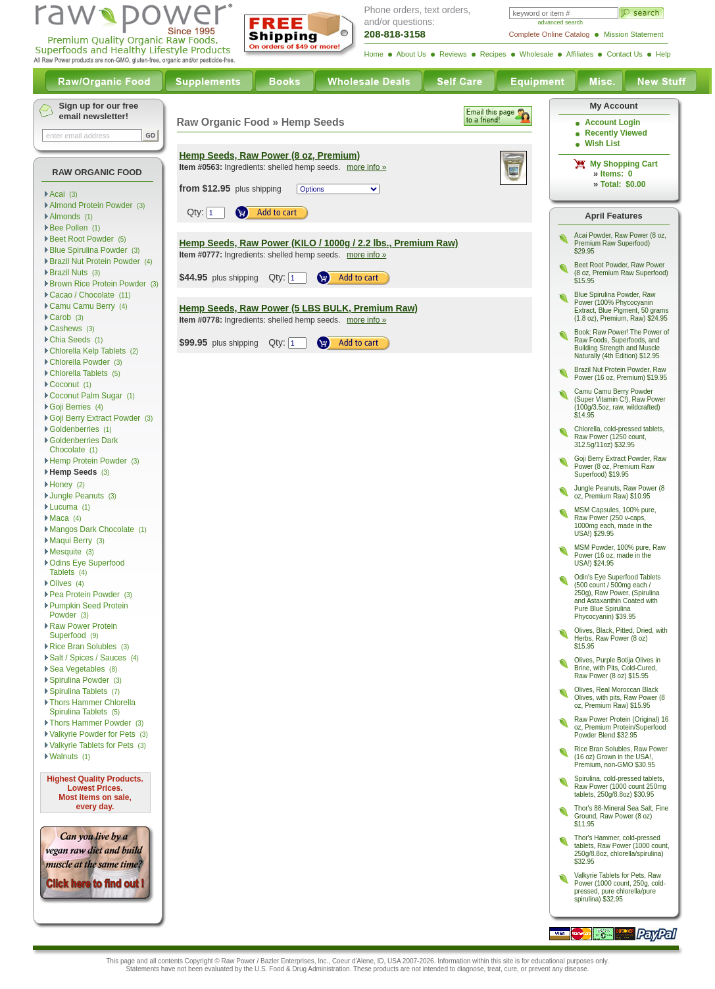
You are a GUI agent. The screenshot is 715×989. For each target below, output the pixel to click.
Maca (65, 518)
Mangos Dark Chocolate (98, 529)
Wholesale (536, 54)
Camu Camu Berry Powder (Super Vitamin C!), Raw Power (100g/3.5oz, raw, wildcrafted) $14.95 (620, 403)
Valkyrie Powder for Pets (98, 734)
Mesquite (71, 551)
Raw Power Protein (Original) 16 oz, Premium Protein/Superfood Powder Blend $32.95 (621, 727)
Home (373, 54)
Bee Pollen (74, 227)
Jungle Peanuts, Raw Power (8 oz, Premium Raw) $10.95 (619, 492)
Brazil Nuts (74, 272)
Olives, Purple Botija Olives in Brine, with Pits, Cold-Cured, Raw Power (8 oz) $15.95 (617, 668)
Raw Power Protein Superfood (83, 631)
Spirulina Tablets (84, 691)
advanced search (560, 22)
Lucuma (69, 507)
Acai (63, 194)
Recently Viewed (616, 133)
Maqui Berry (77, 540)
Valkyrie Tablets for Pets (97, 745)
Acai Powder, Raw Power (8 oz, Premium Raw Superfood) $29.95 (620, 243)
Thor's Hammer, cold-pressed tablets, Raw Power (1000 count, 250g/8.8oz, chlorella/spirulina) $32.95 (622, 849)
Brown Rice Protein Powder (104, 283)
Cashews (71, 328)
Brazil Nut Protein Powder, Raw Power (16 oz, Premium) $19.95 (620, 373)
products (386, 969)
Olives (66, 583)
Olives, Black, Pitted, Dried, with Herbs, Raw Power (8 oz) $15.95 (621, 638)
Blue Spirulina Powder (94, 250)
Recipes (493, 54)
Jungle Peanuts (82, 495)
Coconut (70, 384)
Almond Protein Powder (97, 205)
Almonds (71, 216)
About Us (411, 54)
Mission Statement (633, 34)
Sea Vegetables (83, 669)
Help (663, 54)
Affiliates (579, 54)
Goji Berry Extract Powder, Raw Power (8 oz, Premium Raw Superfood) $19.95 (620, 466)
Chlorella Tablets (84, 373)
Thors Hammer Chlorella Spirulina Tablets (92, 707)
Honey (67, 484)
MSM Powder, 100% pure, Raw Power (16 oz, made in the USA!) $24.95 (620, 555)
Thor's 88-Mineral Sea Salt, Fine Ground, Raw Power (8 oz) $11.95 (621, 816)
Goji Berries (76, 407)
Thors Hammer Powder (96, 723)
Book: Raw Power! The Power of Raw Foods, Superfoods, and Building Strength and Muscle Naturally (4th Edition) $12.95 (621, 344)
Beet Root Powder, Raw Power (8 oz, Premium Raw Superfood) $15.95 (621, 272)
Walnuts (69, 756)
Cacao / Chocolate (89, 295)
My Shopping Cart (621, 164)
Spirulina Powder (85, 680)
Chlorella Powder (85, 362)
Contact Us (624, 54)
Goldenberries (80, 429)
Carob (66, 317)
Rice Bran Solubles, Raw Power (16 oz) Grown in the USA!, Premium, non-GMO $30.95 (621, 756)
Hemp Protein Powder (94, 461)
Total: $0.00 (623, 184)
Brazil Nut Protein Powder (100, 261)
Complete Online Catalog (549, 34)
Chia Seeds (76, 339)
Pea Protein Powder (90, 594)
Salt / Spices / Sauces (94, 657)
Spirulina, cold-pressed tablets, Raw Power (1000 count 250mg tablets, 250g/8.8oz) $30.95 (620, 786)
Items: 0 (617, 173)
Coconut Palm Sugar (92, 395)
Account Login (612, 122)
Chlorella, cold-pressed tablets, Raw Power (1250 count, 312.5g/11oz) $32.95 (619, 436)
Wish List (602, 143)
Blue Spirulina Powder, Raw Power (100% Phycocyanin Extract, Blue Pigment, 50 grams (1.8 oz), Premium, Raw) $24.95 (621, 306)
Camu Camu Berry (88, 306)
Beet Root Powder (87, 239)
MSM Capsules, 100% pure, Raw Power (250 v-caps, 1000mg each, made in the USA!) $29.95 (615, 521)
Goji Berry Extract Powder (101, 418)
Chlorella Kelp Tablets (93, 351)
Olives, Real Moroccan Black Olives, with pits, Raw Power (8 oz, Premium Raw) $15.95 (619, 697)
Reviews (453, 54)
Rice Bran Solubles (89, 646)
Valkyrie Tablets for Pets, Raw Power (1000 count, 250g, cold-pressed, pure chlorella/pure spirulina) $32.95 (620, 887)
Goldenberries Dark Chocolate (83, 445)
